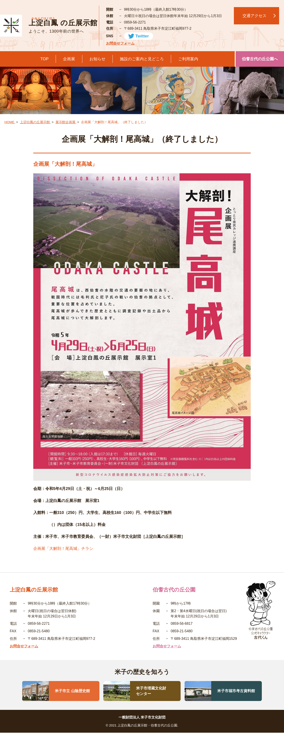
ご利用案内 (188, 59)
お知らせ (97, 59)
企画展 (69, 59)
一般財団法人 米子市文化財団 (142, 717)
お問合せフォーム (120, 43)
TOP (44, 59)
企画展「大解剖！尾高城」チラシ (63, 548)
